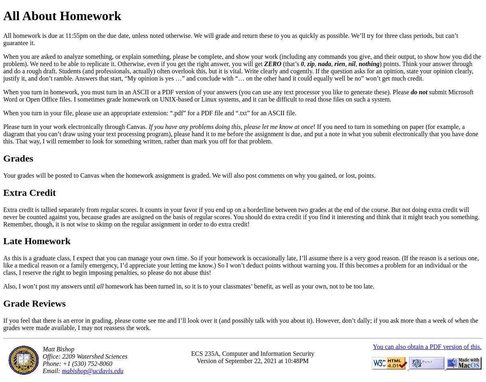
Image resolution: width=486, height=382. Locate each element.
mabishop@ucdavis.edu (93, 370)
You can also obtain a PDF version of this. (427, 346)
